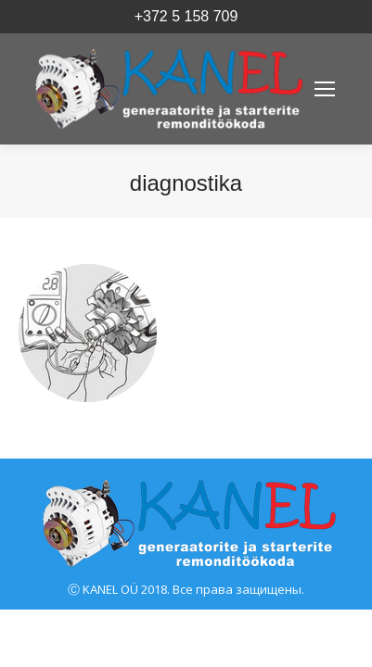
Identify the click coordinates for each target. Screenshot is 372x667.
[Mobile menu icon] (324, 89)
